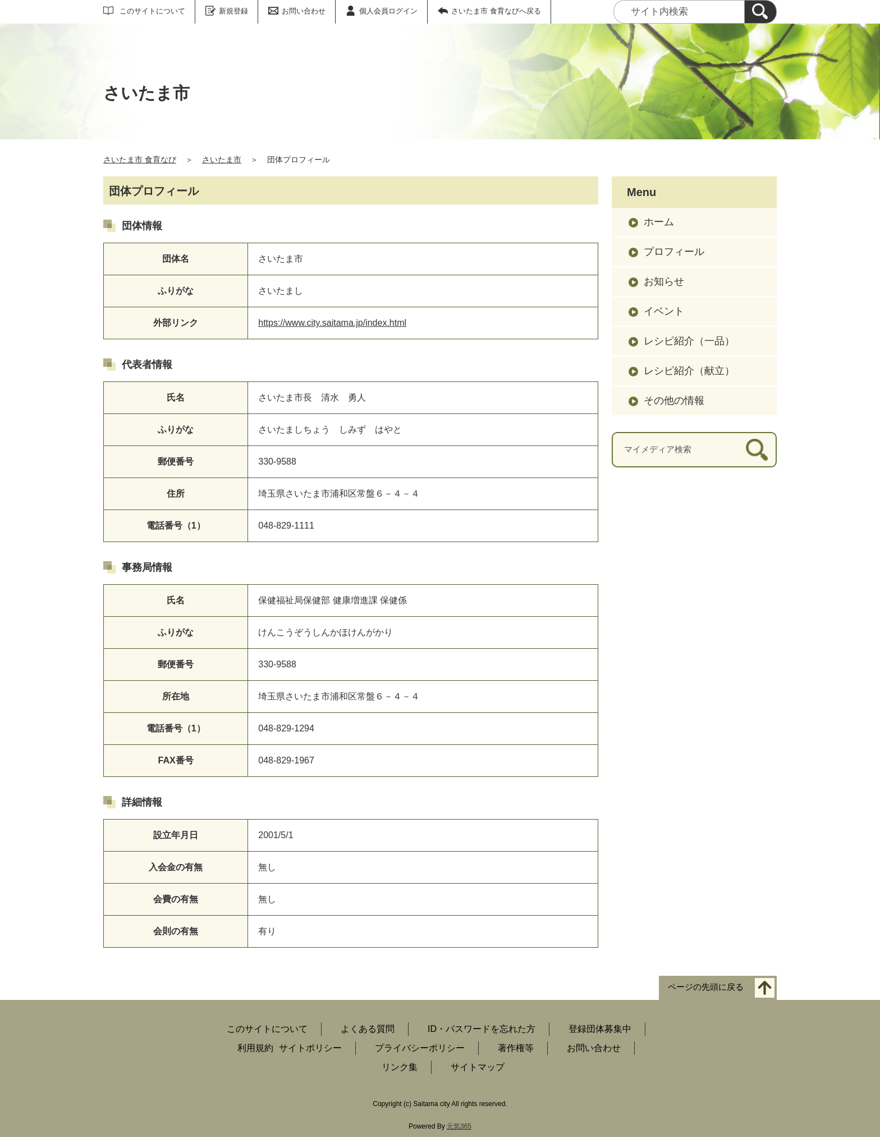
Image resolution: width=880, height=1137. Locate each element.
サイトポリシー (310, 1048)
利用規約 (255, 1048)
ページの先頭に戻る (706, 987)
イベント (664, 311)
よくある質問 (368, 1029)
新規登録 (233, 11)
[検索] (760, 12)
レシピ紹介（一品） (689, 341)
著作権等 (516, 1048)
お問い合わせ (304, 11)
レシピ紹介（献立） (689, 370)
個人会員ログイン (388, 11)
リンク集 (400, 1067)
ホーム (659, 222)
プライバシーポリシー (420, 1048)
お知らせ (664, 281)
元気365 (459, 1126)
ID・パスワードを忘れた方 (481, 1029)
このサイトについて (152, 11)
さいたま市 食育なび (139, 159)
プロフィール (674, 251)
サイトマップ (478, 1067)
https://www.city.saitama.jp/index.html (332, 323)
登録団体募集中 (600, 1029)
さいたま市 (221, 159)
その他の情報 (674, 400)
